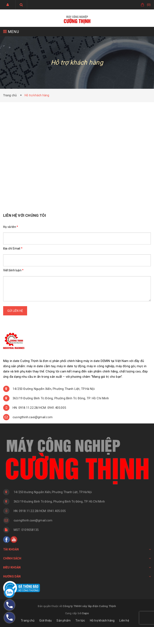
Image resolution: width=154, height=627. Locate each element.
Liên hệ (124, 620)
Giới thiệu (45, 620)
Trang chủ (11, 95)
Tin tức (80, 620)
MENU (11, 31)
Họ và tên (10, 227)
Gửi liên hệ (15, 310)
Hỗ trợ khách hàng (102, 620)
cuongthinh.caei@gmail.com (33, 417)
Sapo (85, 613)
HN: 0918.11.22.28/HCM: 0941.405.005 (39, 408)
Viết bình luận (13, 270)
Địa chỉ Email (12, 248)
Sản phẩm (64, 620)
